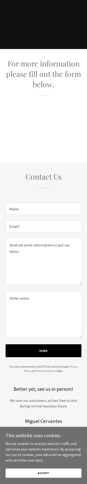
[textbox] (43, 209)
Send (43, 351)
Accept (43, 473)
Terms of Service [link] (46, 370)
